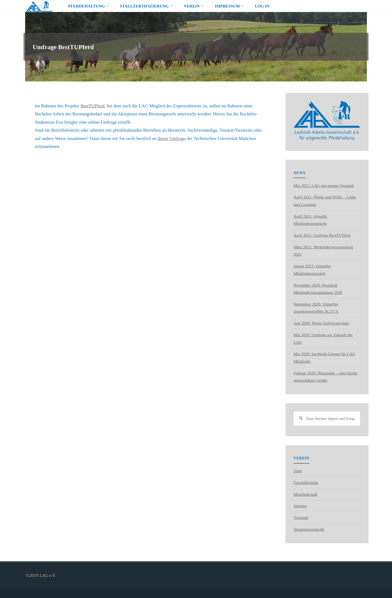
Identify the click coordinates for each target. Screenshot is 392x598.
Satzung (300, 505)
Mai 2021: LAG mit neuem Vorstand (323, 185)
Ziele (297, 470)
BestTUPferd (92, 105)
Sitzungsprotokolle (308, 529)
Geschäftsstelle (305, 482)
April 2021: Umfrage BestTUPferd (322, 235)
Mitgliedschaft (305, 494)
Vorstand (300, 517)
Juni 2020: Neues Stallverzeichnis (321, 323)
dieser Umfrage (172, 138)
